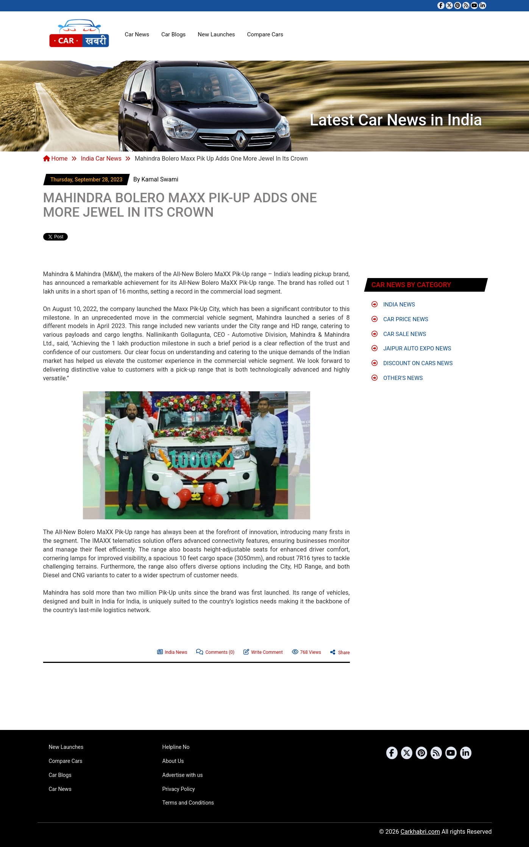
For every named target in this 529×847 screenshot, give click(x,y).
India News (172, 651)
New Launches (216, 34)
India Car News (101, 158)
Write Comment (262, 651)
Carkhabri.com (420, 831)
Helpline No (176, 747)
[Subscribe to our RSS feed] (466, 5)
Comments (215, 651)
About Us (173, 761)
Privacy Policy (178, 789)
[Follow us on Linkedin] (482, 5)
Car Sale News (398, 334)
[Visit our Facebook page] (441, 5)
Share (340, 651)
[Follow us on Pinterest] (457, 5)
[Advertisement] (131, 252)
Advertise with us (182, 775)
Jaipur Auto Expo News (411, 348)
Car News (137, 34)
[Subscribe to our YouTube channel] (474, 5)
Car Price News (399, 319)
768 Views (306, 651)
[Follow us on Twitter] (449, 5)
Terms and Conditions (188, 803)
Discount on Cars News (412, 363)
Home (55, 158)
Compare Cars (265, 34)
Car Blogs (173, 34)
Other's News (397, 378)
